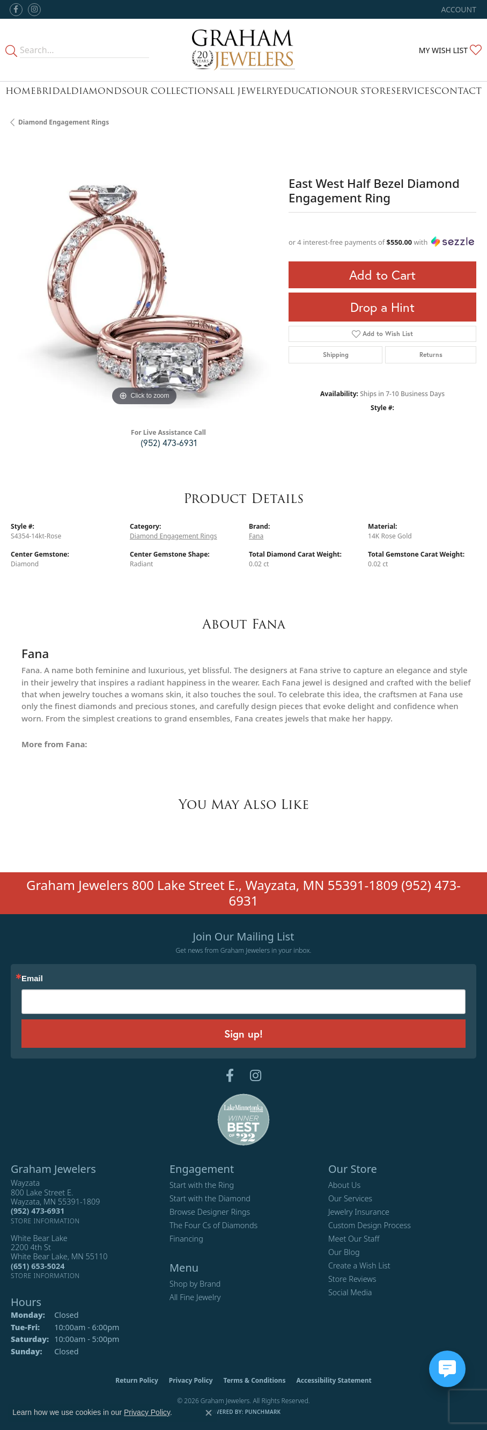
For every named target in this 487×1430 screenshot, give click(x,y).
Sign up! (243, 1033)
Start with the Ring (201, 1185)
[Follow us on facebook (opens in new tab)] (16, 9)
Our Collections (172, 91)
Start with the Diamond (209, 1198)
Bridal (53, 91)
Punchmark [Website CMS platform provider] (263, 1412)
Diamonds (99, 91)
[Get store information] (45, 1220)
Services (412, 91)
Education (307, 91)
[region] (144, 274)
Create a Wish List (359, 1265)
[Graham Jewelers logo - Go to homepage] (243, 50)
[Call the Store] (37, 1211)
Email (32, 979)
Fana (256, 536)
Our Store (363, 91)
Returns (430, 355)
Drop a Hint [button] (382, 307)
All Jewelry (248, 91)
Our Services (350, 1198)
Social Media (350, 1292)
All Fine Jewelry (195, 1297)
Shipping (336, 355)
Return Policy (136, 1380)
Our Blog (344, 1252)
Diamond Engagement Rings (63, 122)
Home (20, 91)
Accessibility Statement (333, 1380)
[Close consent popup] (208, 1413)
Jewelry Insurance (358, 1212)
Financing (186, 1239)
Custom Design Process (369, 1225)
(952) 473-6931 (169, 442)
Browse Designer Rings (209, 1212)
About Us (344, 1185)
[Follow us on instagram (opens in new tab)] (34, 9)
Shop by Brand (194, 1284)
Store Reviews (352, 1279)
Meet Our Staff (353, 1239)
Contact (458, 91)
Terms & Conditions (255, 1380)
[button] (457, 9)
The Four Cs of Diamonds (213, 1225)
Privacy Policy (191, 1380)
